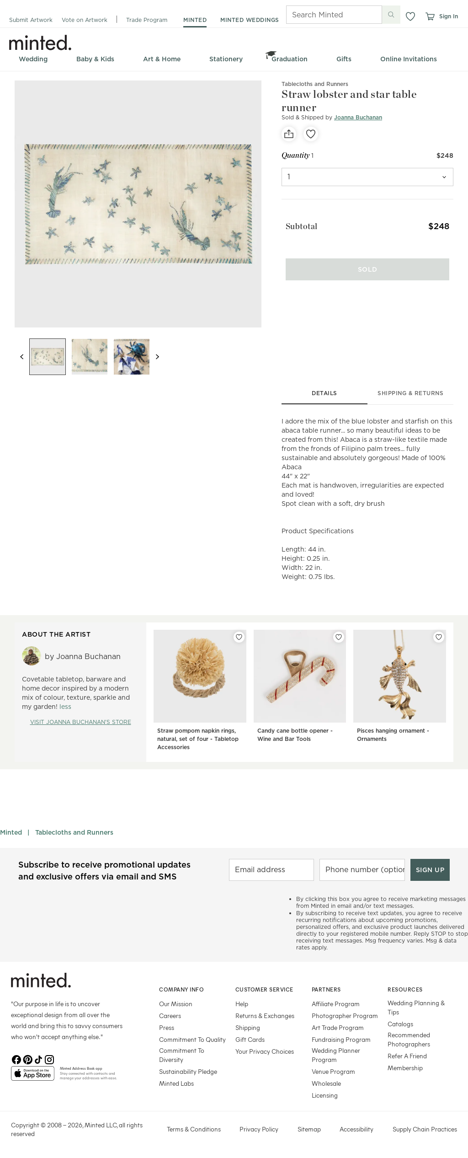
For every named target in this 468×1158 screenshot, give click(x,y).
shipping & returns (410, 393)
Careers (170, 1015)
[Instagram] (49, 1058)
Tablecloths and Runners (74, 832)
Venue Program (333, 1071)
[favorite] (310, 134)
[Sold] (367, 261)
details (324, 393)
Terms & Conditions (194, 1129)
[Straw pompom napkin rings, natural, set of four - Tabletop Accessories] (200, 692)
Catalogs (400, 1023)
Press (166, 1027)
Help (241, 1003)
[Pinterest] (27, 1058)
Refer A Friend (407, 1055)
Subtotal (298, 223)
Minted (11, 832)
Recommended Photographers (409, 1039)
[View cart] (429, 16)
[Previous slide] (22, 356)
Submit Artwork (31, 19)
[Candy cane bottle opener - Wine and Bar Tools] (300, 692)
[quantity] (367, 177)
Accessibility (356, 1129)
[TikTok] (38, 1058)
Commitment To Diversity (181, 1055)
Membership (405, 1067)
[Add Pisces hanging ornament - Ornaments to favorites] (438, 637)
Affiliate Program (336, 1003)
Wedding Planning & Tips (416, 1007)
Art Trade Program (338, 1027)
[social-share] (289, 134)
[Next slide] (157, 356)
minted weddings (249, 19)
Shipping (247, 1027)
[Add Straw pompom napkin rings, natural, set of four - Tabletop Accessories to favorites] (239, 637)
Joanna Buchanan (358, 117)
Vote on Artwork (84, 19)
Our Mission (175, 1003)
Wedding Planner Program (336, 1055)
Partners (326, 989)
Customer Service (264, 989)
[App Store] (32, 1077)
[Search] (321, 14)
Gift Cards (250, 1039)
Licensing (325, 1095)
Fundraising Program (341, 1039)
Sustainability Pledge (188, 1071)
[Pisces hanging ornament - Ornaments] (399, 692)
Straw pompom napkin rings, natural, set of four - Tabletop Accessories (198, 739)
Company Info (181, 989)
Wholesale (326, 1083)
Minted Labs (176, 1083)
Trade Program (146, 19)
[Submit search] (391, 14)
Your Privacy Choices (264, 1051)
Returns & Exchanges (264, 1015)
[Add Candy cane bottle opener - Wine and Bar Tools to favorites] (338, 637)
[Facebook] (16, 1058)
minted (195, 19)
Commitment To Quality (192, 1039)
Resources (405, 989)
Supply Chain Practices (425, 1129)
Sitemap (309, 1129)
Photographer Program (345, 1015)
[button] (410, 16)
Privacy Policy (258, 1129)
